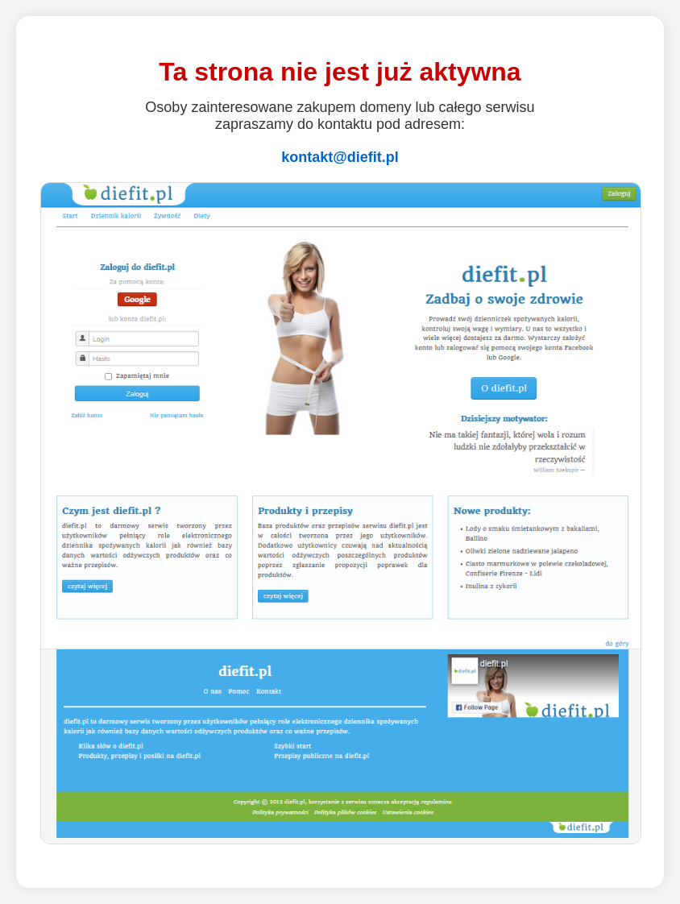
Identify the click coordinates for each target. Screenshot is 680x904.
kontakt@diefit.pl (340, 157)
